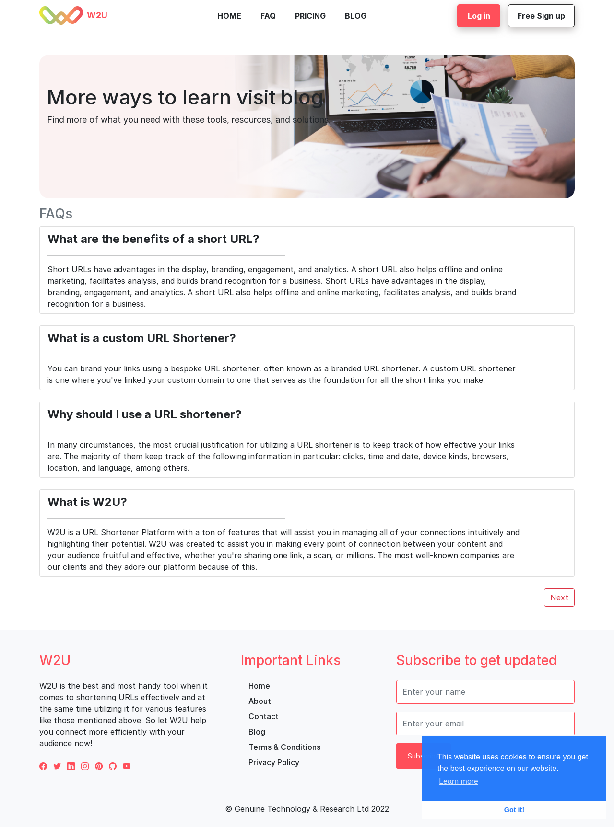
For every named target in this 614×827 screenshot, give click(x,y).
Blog (355, 16)
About (259, 701)
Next (559, 597)
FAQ (268, 16)
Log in (479, 16)
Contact (263, 716)
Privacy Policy (273, 762)
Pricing (310, 16)
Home (229, 16)
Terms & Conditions (284, 747)
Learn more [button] (458, 781)
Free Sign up (541, 16)
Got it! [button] (514, 810)
